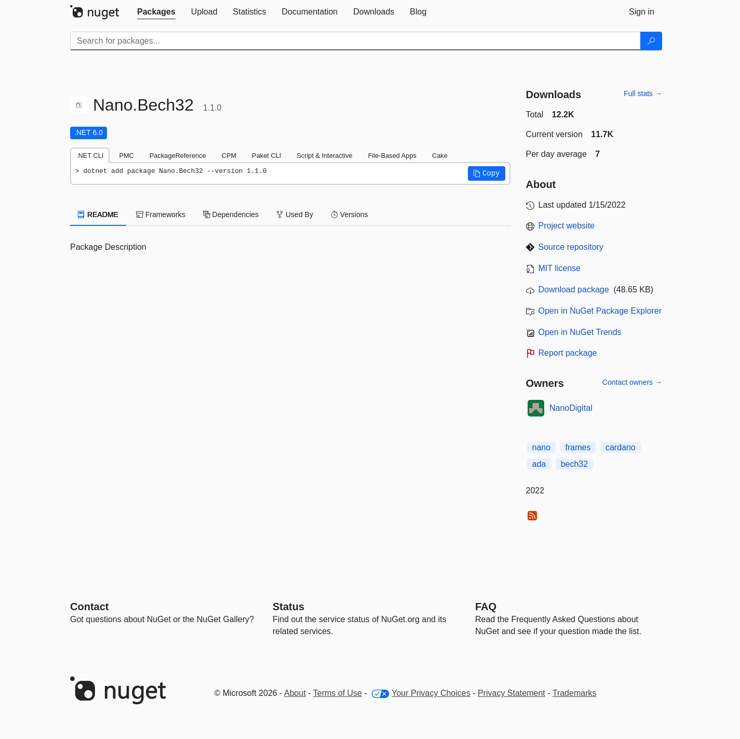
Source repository (571, 247)
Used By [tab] (294, 214)
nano (541, 447)
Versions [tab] (349, 214)
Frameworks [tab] (160, 214)
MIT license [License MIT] (560, 268)
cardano (621, 447)
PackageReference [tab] (178, 155)
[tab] (156, 12)
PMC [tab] (126, 155)
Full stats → (643, 93)
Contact (89, 606)
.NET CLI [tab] (89, 155)
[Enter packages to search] (355, 41)
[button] (486, 173)
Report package (568, 352)
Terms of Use (337, 693)
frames (578, 447)
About (295, 693)
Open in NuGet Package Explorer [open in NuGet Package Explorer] (600, 310)
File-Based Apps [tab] (392, 155)
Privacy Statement (511, 693)
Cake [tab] (440, 155)
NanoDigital (571, 408)
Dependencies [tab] (231, 214)
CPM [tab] (229, 155)
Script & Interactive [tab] (324, 155)
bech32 (574, 464)
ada (539, 464)
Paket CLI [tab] (266, 155)
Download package (574, 289)
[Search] (651, 41)
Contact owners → (632, 382)
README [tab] (98, 214)
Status (288, 606)
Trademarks (575, 693)
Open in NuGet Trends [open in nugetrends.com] (580, 332)
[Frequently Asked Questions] (485, 606)
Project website (567, 225)
